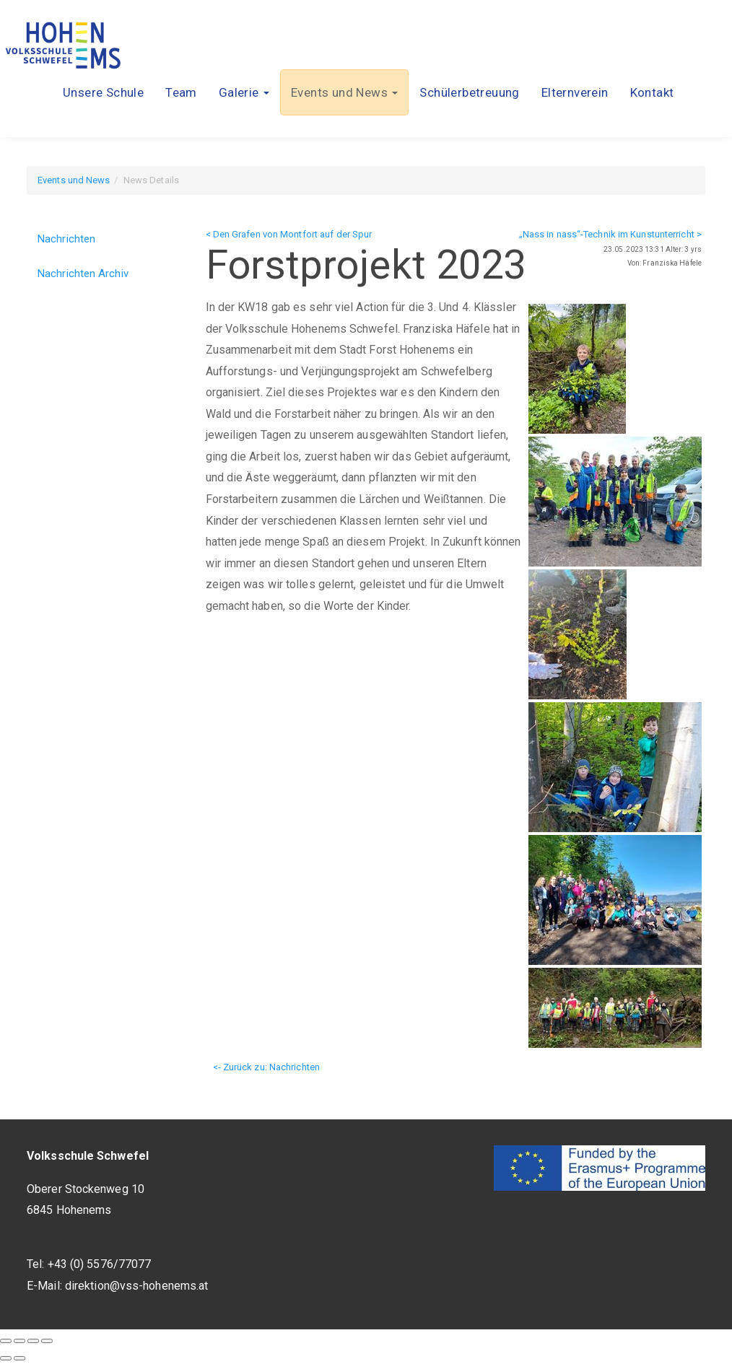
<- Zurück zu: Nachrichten (267, 1067)
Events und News (74, 180)
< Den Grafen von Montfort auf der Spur (289, 234)
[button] (244, 92)
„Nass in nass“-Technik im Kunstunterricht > (610, 234)
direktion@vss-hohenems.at (137, 1286)
